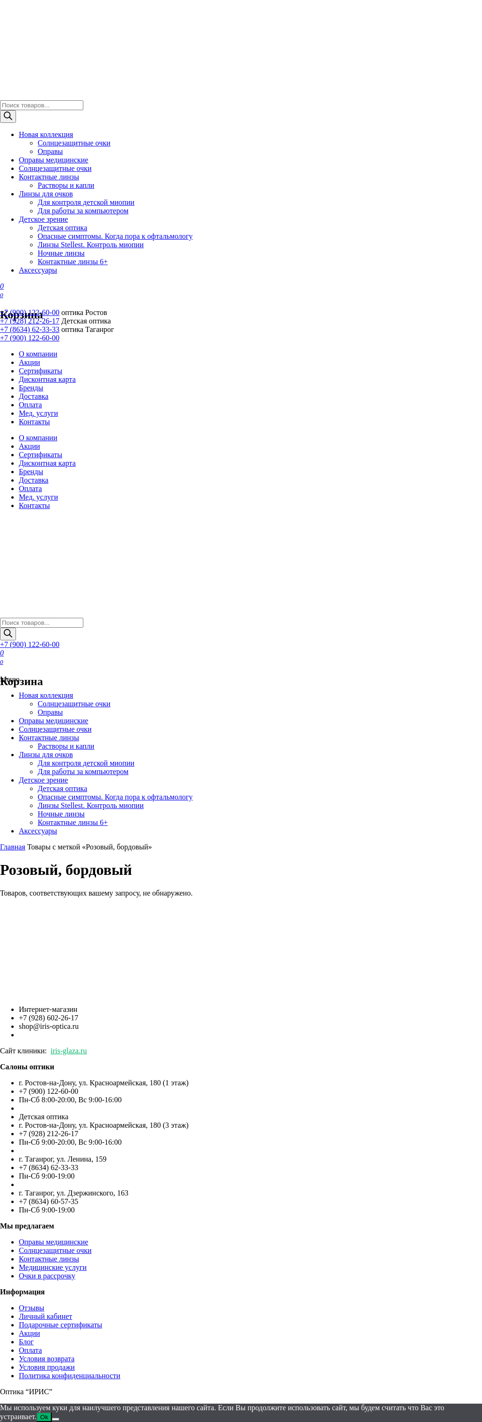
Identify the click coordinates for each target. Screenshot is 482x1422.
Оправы (50, 151)
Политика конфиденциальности (69, 1376)
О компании (38, 354)
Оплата (30, 405)
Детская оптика (62, 228)
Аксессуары (38, 270)
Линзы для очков (46, 194)
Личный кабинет (45, 1316)
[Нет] (55, 1419)
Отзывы (31, 1308)
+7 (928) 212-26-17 (29, 321)
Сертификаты (40, 371)
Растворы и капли (66, 185)
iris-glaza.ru (69, 1051)
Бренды (31, 388)
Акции (29, 362)
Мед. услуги (38, 413)
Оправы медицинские (53, 160)
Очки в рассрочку (47, 1276)
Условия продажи (47, 1367)
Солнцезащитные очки (74, 143)
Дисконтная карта (47, 379)
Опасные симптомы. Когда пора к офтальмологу (115, 236)
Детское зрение (43, 219)
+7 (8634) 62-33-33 (29, 329)
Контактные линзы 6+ (73, 262)
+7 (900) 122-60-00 (29, 312)
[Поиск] (8, 116)
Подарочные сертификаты (60, 1325)
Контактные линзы (49, 177)
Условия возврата (46, 1359)
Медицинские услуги (53, 1267)
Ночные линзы (61, 253)
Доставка (33, 396)
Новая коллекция (46, 134)
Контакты (34, 422)
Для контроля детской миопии (86, 202)
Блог (26, 1342)
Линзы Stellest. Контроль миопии (91, 245)
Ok (44, 1417)
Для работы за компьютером (83, 211)
